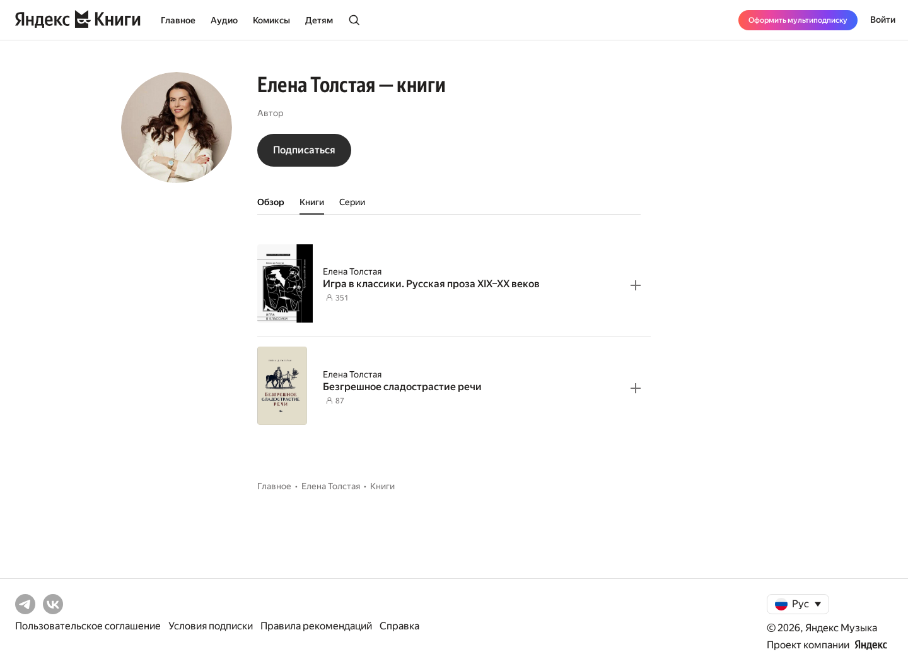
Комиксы (271, 20)
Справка (399, 626)
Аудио (224, 20)
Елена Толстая (352, 271)
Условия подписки (210, 626)
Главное (178, 20)
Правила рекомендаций (316, 626)
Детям (319, 20)
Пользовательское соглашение (88, 626)
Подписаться (304, 150)
